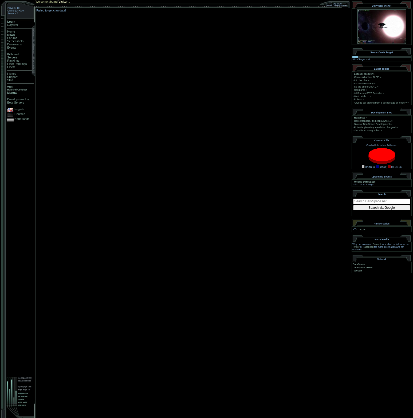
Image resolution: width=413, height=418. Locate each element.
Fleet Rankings (17, 63)
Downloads (14, 44)
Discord (377, 244)
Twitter (356, 247)
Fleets (11, 67)
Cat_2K (362, 229)
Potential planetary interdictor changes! (375, 127)
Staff (10, 80)
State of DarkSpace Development (372, 124)
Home (11, 31)
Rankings (13, 60)
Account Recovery (363, 83)
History (11, 73)
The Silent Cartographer (367, 130)
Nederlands (21, 118)
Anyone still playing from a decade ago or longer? (380, 102)
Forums (12, 38)
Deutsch (19, 114)
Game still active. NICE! (367, 77)
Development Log (18, 99)
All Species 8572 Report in (368, 93)
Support (12, 76)
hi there (358, 99)
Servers (12, 57)
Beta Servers (15, 102)
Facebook (368, 247)
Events (11, 47)
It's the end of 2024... (365, 86)
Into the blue (361, 80)
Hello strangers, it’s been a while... (372, 121)
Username (359, 90)
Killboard (13, 54)
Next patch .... (361, 96)
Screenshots (15, 41)
